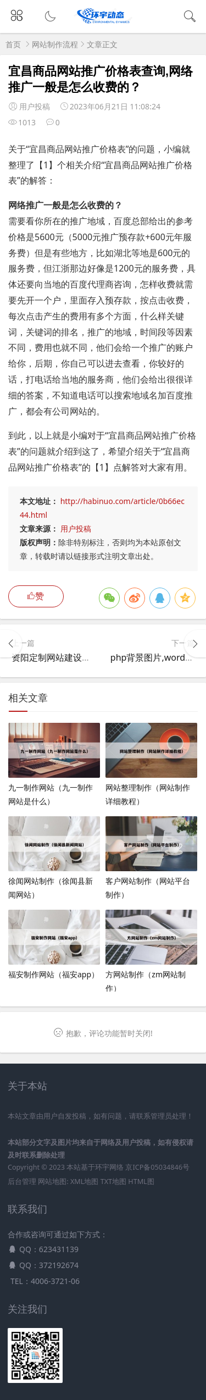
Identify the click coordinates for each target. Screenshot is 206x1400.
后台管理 (22, 1181)
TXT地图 (113, 1181)
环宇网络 (109, 1167)
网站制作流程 (55, 44)
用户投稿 (75, 528)
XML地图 (84, 1181)
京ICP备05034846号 (157, 1167)
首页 (13, 44)
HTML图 (141, 1181)
